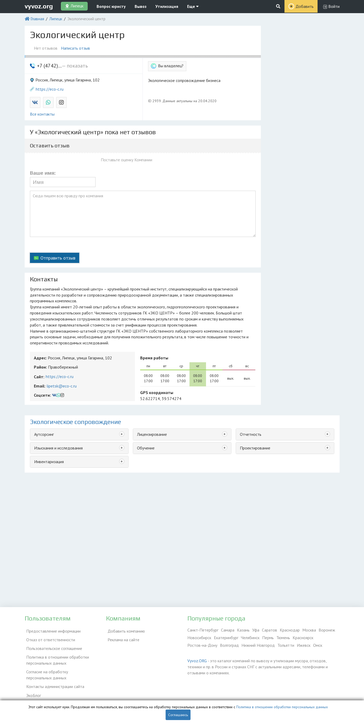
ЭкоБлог (32, 687)
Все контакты (42, 114)
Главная (37, 18)
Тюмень (283, 637)
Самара (227, 630)
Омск (317, 645)
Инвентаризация (49, 461)
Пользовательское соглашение (53, 645)
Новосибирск (199, 637)
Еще (193, 6)
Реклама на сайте (122, 637)
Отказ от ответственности (49, 637)
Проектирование (255, 448)
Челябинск (250, 637)
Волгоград (229, 645)
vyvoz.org (39, 6)
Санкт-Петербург (202, 630)
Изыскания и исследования (58, 448)
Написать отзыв (77, 48)
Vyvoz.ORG (197, 660)
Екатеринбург (226, 637)
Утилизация (166, 6)
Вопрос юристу (111, 6)
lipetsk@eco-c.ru (61, 386)
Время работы (154, 357)
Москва (309, 630)
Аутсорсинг (44, 434)
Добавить (305, 6)
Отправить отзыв (57, 258)
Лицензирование (152, 434)
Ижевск (303, 645)
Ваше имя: (43, 173)
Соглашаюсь (178, 714)
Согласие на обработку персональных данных (59, 669)
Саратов (269, 630)
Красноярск (303, 637)
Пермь (268, 637)
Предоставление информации (52, 630)
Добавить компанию (124, 630)
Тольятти (285, 645)
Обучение (146, 448)
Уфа (255, 630)
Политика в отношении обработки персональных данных (56, 655)
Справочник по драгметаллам (51, 695)
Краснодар (290, 630)
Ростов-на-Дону (202, 645)
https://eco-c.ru (50, 89)
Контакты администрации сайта (54, 679)
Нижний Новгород (258, 645)
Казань (243, 630)
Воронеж (327, 630)
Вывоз (140, 6)
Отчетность (250, 434)
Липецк (55, 18)
